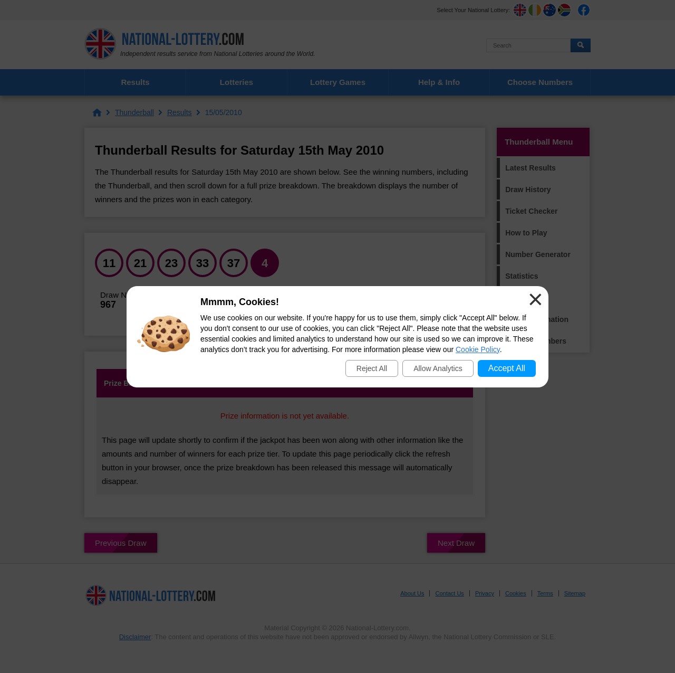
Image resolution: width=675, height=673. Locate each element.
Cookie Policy (478, 349)
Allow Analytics (437, 368)
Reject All (371, 368)
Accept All (506, 368)
